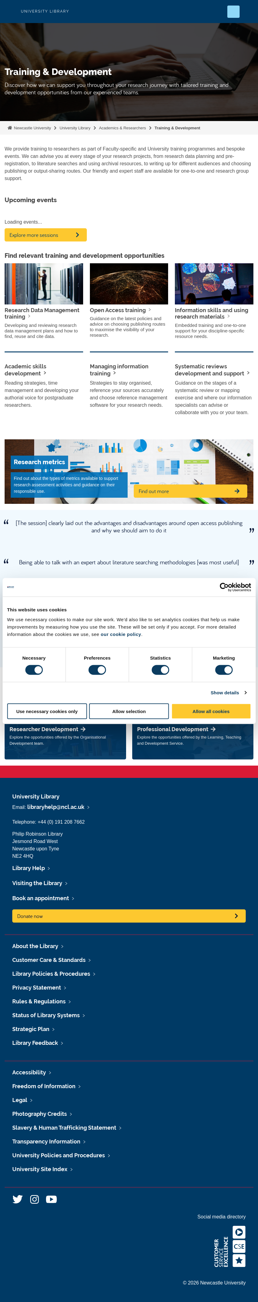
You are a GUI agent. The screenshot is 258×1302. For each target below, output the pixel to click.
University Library (75, 128)
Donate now (30, 916)
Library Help (28, 868)
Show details (225, 692)
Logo (10, 11)
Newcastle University (32, 128)
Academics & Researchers (122, 128)
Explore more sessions (34, 234)
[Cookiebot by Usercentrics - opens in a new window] (224, 587)
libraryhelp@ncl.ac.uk (55, 807)
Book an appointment (40, 898)
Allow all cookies (211, 711)
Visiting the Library (37, 883)
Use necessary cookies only (47, 711)
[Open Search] (233, 12)
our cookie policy (121, 634)
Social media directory (222, 1216)
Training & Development (177, 128)
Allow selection (129, 711)
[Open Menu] (248, 12)
